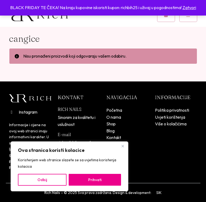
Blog (110, 130)
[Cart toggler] (166, 15)
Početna (114, 110)
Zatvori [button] (189, 7)
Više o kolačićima (170, 123)
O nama (113, 117)
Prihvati (95, 179)
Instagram (23, 112)
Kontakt (113, 137)
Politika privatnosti (172, 110)
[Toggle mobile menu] (188, 15)
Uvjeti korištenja (170, 117)
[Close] (122, 146)
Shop (111, 123)
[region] (69, 166)
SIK (159, 192)
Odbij (42, 179)
